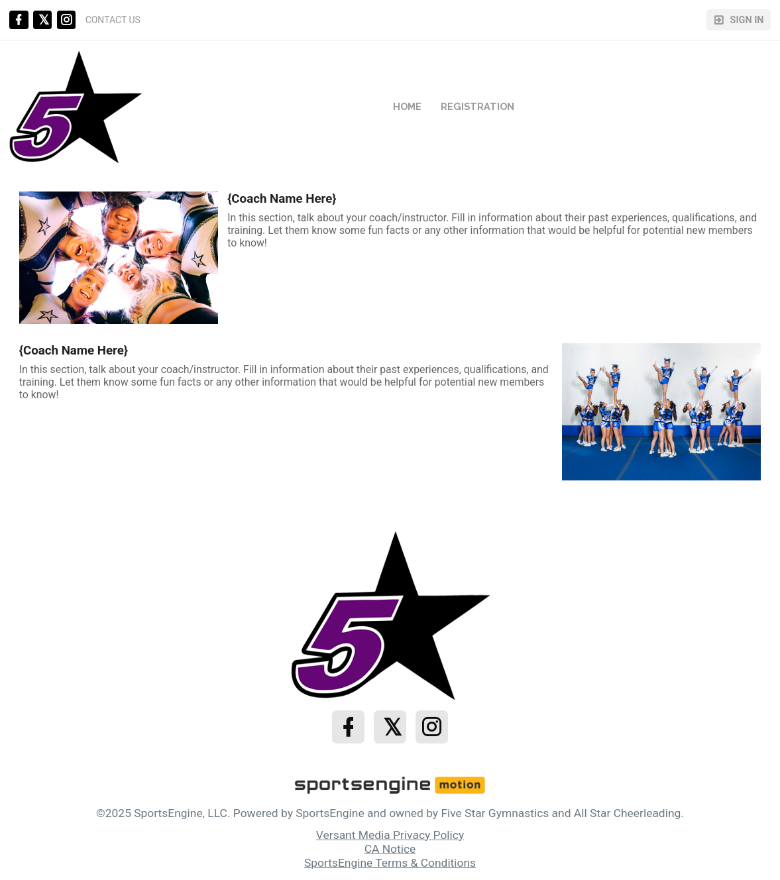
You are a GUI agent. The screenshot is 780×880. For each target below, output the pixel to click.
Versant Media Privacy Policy (390, 835)
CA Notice (390, 848)
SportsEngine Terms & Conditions (390, 862)
